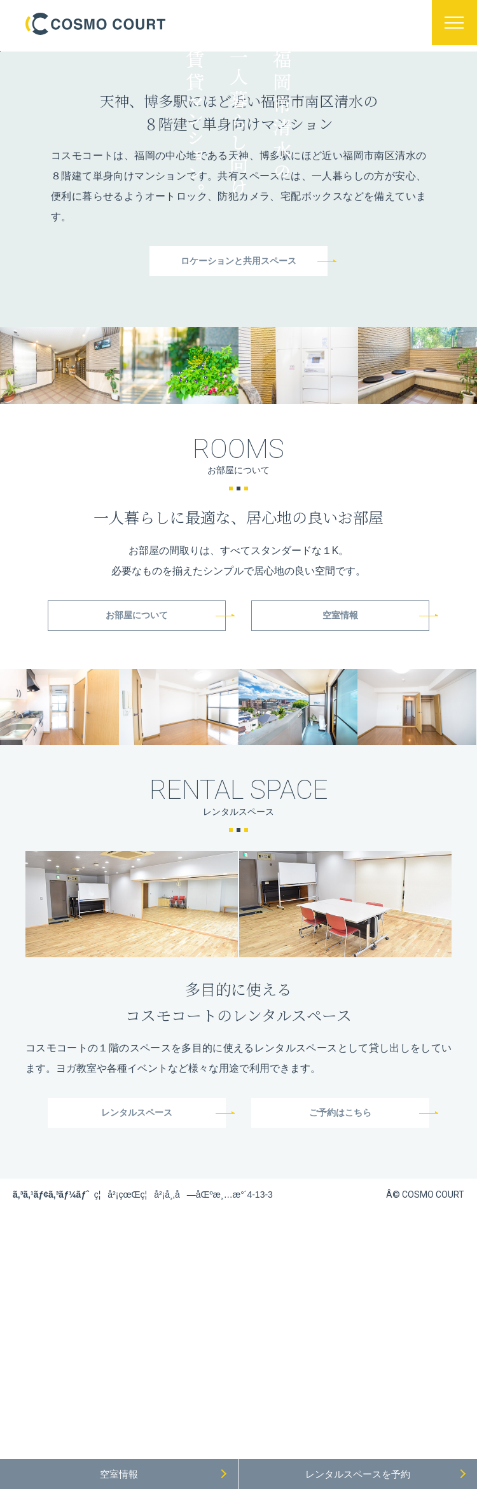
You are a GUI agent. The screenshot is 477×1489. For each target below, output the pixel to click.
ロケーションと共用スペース (238, 504)
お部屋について (137, 860)
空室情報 (340, 860)
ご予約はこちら (340, 1359)
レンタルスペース (136, 1359)
